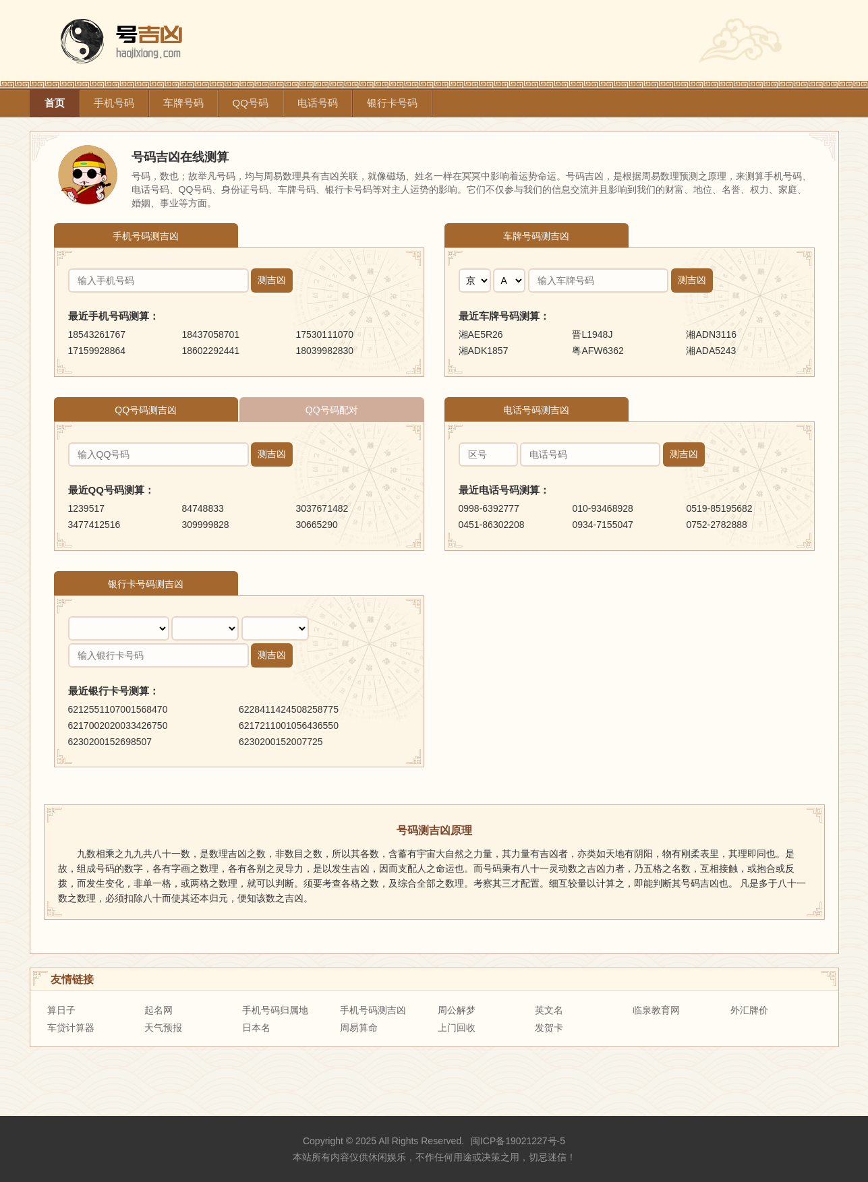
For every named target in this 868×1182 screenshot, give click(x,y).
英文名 (549, 1010)
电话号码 (317, 103)
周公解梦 (456, 1010)
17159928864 (97, 350)
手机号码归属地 (275, 1010)
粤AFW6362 (597, 350)
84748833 (202, 508)
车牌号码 (183, 103)
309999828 (205, 524)
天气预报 (163, 1027)
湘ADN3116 (711, 334)
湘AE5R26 (481, 334)
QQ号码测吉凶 (146, 410)
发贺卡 (549, 1027)
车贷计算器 (70, 1027)
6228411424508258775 (289, 709)
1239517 (86, 508)
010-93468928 (602, 508)
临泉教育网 (656, 1010)
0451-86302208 (492, 524)
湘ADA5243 (711, 350)
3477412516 (94, 524)
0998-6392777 (489, 508)
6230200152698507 (110, 741)
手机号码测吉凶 (146, 236)
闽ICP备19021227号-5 (518, 1140)
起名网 (158, 1010)
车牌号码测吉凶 (536, 236)
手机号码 (114, 103)
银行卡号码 (392, 103)
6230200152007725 (281, 741)
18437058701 (210, 334)
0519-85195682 (719, 508)
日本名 (256, 1027)
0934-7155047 (602, 524)
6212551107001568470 (118, 709)
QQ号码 (250, 103)
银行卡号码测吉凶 (145, 584)
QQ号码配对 (332, 410)
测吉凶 (272, 279)
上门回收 (456, 1027)
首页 (55, 103)
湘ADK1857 (484, 350)
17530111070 (324, 334)
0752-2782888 (716, 524)
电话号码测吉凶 (536, 410)
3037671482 (321, 508)
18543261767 (97, 334)
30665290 (316, 524)
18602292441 (210, 350)
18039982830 (324, 350)
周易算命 (359, 1027)
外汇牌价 (749, 1010)
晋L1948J (592, 334)
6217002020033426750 (118, 725)
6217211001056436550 (289, 725)
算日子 (61, 1010)
